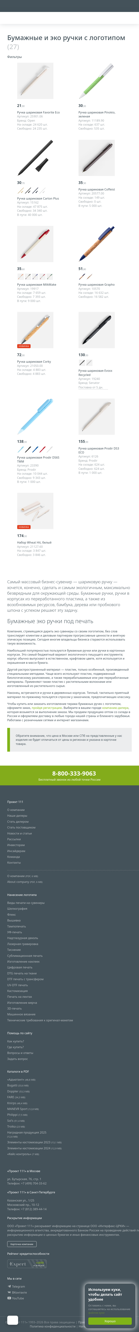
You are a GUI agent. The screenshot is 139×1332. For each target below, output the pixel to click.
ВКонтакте (17, 1292)
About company (25, 882)
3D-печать (14, 1008)
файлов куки (96, 1312)
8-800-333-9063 (69, 773)
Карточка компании (21, 1244)
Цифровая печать (19, 967)
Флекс (11, 915)
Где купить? (15, 1047)
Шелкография (17, 909)
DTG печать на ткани (22, 973)
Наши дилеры (17, 816)
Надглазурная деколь (22, 938)
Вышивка (14, 920)
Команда (13, 857)
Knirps (17, 1103)
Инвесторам (16, 845)
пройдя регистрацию (47, 708)
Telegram (16, 1287)
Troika (16, 1126)
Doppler (18, 1091)
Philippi (17, 1115)
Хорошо (110, 1321)
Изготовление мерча (22, 1003)
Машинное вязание (21, 1014)
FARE (16, 1097)
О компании (16, 810)
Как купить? (15, 1041)
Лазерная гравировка (22, 944)
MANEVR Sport (23, 1109)
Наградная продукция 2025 (27, 1134)
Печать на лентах (19, 997)
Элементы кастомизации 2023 (34, 1142)
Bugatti (18, 1085)
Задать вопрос (17, 1059)
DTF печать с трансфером (25, 979)
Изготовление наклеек (23, 962)
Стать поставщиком (21, 827)
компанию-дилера (115, 708)
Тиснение (14, 950)
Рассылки (14, 839)
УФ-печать (14, 932)
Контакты (14, 863)
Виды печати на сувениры (26, 903)
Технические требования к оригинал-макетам (40, 1020)
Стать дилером (18, 822)
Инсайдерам (16, 851)
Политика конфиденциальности (52, 1326)
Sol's (16, 1121)
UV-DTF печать (17, 985)
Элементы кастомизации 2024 (34, 1148)
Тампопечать (16, 926)
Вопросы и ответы (20, 1053)
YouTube (15, 1298)
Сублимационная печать (25, 956)
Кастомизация (17, 991)
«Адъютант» (21, 1080)
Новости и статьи (19, 833)
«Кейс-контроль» (23, 1154)
